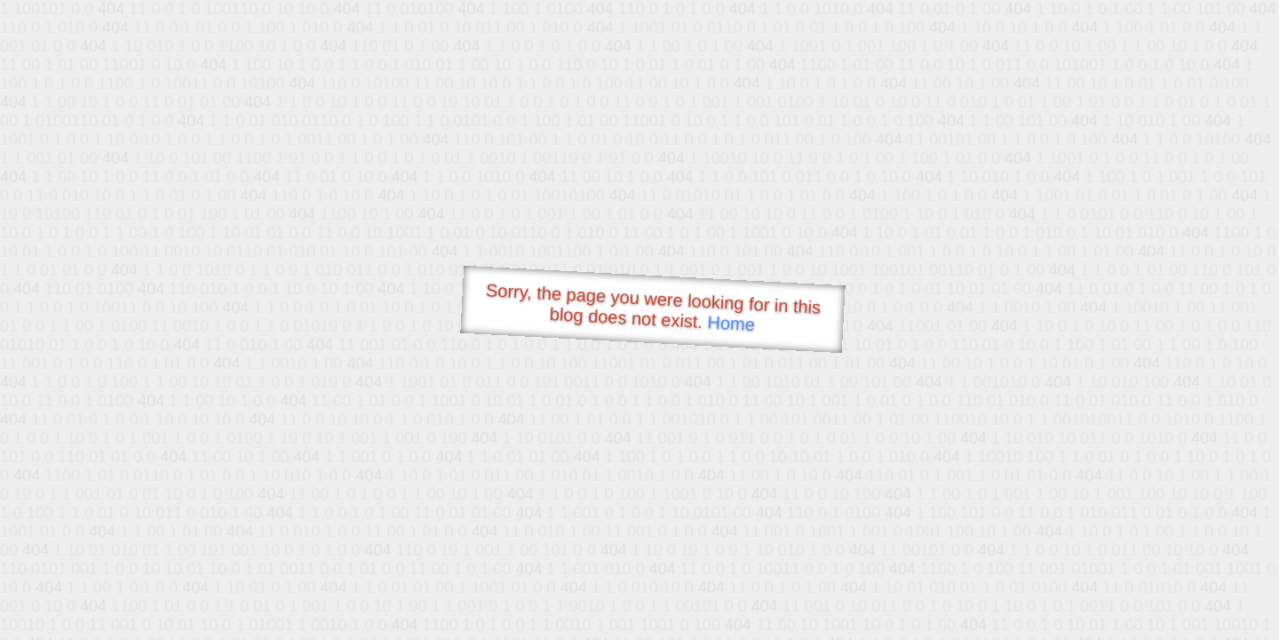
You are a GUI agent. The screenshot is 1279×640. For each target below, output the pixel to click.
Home (731, 323)
